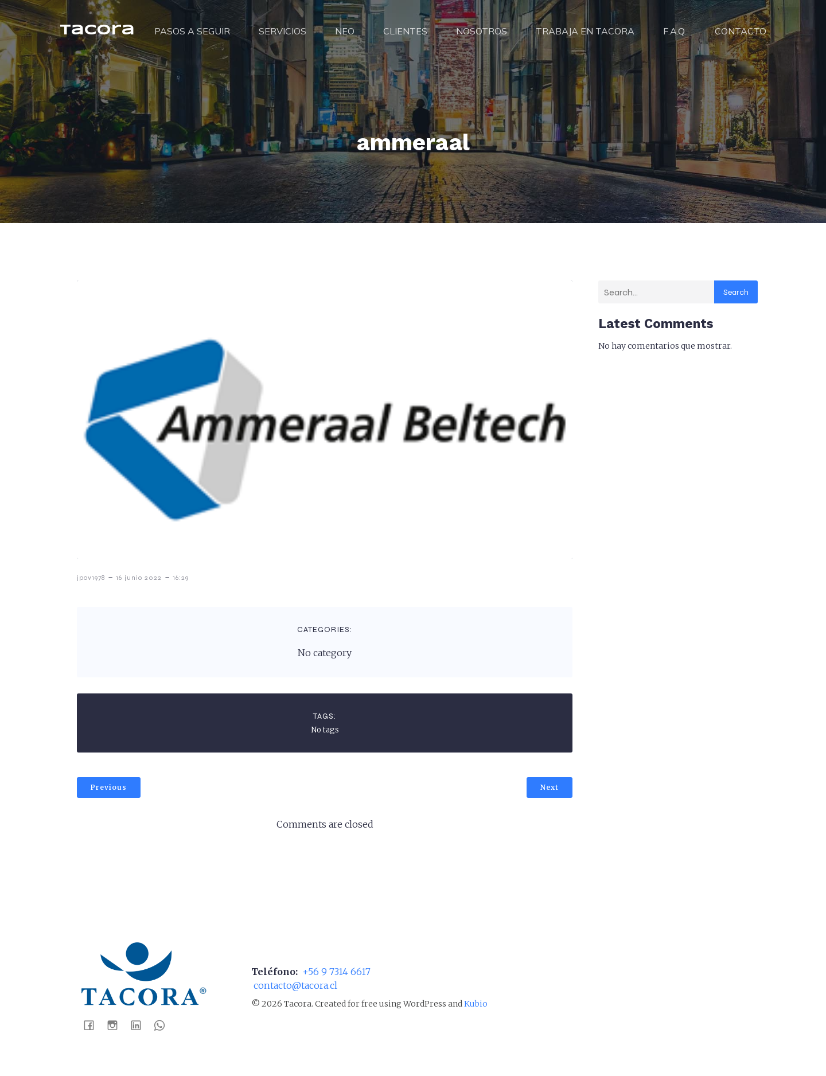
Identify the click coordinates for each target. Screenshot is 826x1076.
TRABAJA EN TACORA (585, 31)
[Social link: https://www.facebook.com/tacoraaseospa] (93, 1025)
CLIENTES (405, 31)
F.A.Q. (674, 31)
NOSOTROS (481, 31)
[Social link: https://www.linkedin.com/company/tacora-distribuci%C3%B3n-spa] (140, 1025)
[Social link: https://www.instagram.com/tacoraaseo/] (116, 1025)
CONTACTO (740, 31)
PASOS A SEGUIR (192, 31)
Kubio (476, 1004)
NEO (344, 31)
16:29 (181, 578)
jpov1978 (91, 578)
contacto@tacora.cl (294, 986)
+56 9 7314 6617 (335, 972)
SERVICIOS (282, 31)
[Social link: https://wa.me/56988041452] (164, 1025)
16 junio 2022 (139, 578)
